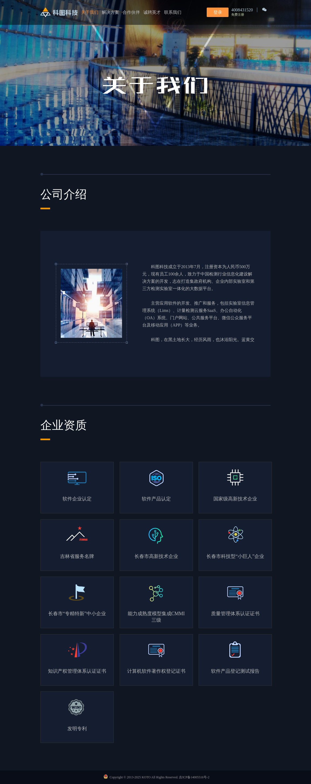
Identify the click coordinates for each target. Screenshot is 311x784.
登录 (217, 12)
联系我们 (172, 12)
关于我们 (89, 12)
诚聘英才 (152, 12)
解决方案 (110, 12)
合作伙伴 (131, 12)
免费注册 (237, 14)
